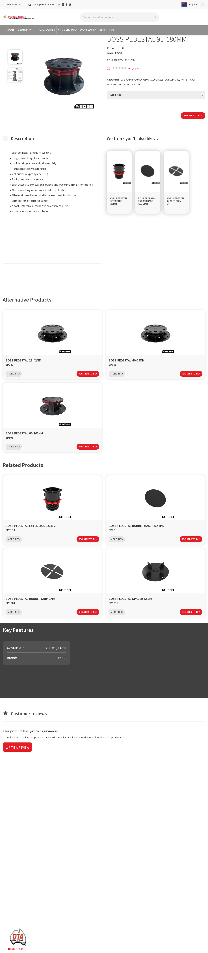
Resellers (106, 30)
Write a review (17, 747)
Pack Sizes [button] (115, 94)
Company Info (67, 30)
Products (27, 30)
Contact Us (88, 30)
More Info (14, 373)
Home (11, 30)
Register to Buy (193, 115)
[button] (187, 4)
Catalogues (46, 30)
